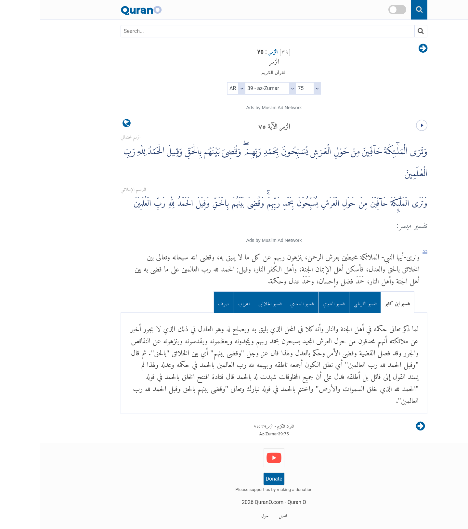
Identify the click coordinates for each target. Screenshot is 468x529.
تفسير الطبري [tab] (294, 302)
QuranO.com (229, 502)
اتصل (243, 514)
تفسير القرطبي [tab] (325, 302)
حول (224, 514)
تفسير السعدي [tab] (262, 302)
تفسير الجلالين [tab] (230, 302)
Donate (234, 479)
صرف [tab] (183, 302)
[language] (87, 125)
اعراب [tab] (204, 302)
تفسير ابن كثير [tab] (357, 302)
